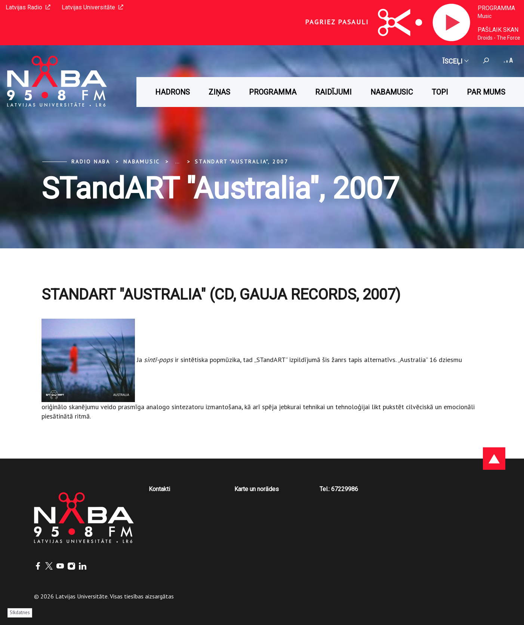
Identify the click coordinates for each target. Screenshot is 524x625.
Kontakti (159, 489)
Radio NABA (90, 161)
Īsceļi (455, 61)
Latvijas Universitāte (92, 7)
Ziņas (219, 92)
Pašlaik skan (498, 29)
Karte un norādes (256, 489)
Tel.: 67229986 (339, 489)
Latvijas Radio (28, 7)
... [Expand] (177, 161)
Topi (440, 92)
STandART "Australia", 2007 (242, 161)
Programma (496, 8)
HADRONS (172, 92)
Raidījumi (333, 92)
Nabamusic (391, 92)
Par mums (486, 92)
